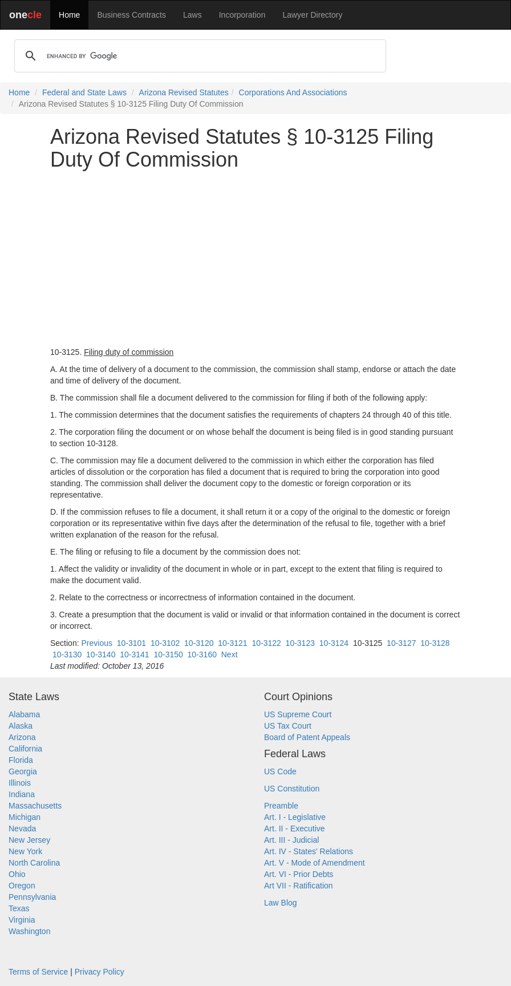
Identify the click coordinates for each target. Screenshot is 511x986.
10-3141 (134, 654)
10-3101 (131, 643)
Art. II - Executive (294, 828)
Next (229, 654)
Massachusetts (35, 805)
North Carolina (34, 862)
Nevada (22, 828)
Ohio (17, 874)
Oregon (22, 885)
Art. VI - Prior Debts (298, 874)
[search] (198, 56)
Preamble (281, 805)
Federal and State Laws (84, 92)
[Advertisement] (255, 258)
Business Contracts (131, 14)
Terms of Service (38, 971)
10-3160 (202, 654)
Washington (29, 931)
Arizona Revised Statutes (184, 92)
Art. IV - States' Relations (308, 851)
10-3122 (266, 643)
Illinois (20, 782)
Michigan (24, 817)
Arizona (22, 737)
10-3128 (434, 643)
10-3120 (198, 643)
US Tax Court (287, 725)
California (25, 748)
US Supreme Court (297, 714)
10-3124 (333, 643)
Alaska (21, 725)
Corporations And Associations (293, 92)
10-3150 (167, 654)
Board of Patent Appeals (307, 737)
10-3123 (300, 643)
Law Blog (280, 902)
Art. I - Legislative (295, 817)
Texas (19, 908)
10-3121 (232, 643)
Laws (192, 14)
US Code (280, 771)
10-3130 (67, 654)
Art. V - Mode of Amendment (314, 862)
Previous (96, 643)
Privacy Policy (99, 971)
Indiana (22, 794)
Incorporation (242, 14)
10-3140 (100, 654)
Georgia (23, 771)
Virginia (22, 919)
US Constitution (291, 788)
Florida (21, 760)
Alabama (24, 714)
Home (69, 14)
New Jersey (29, 839)
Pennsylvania (32, 897)
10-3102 (165, 643)
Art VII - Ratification (298, 885)
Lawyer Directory (312, 14)
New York (25, 851)
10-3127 (401, 643)
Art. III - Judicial (291, 839)
